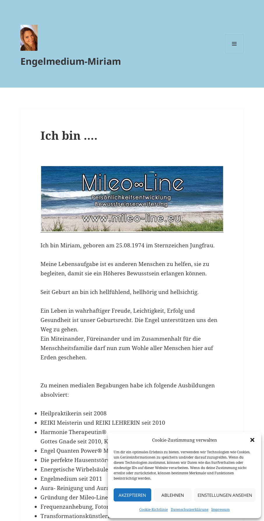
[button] (252, 440)
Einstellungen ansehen (225, 495)
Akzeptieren (132, 495)
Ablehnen (172, 495)
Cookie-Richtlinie (153, 509)
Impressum (220, 509)
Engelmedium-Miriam (70, 61)
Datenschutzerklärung (189, 509)
